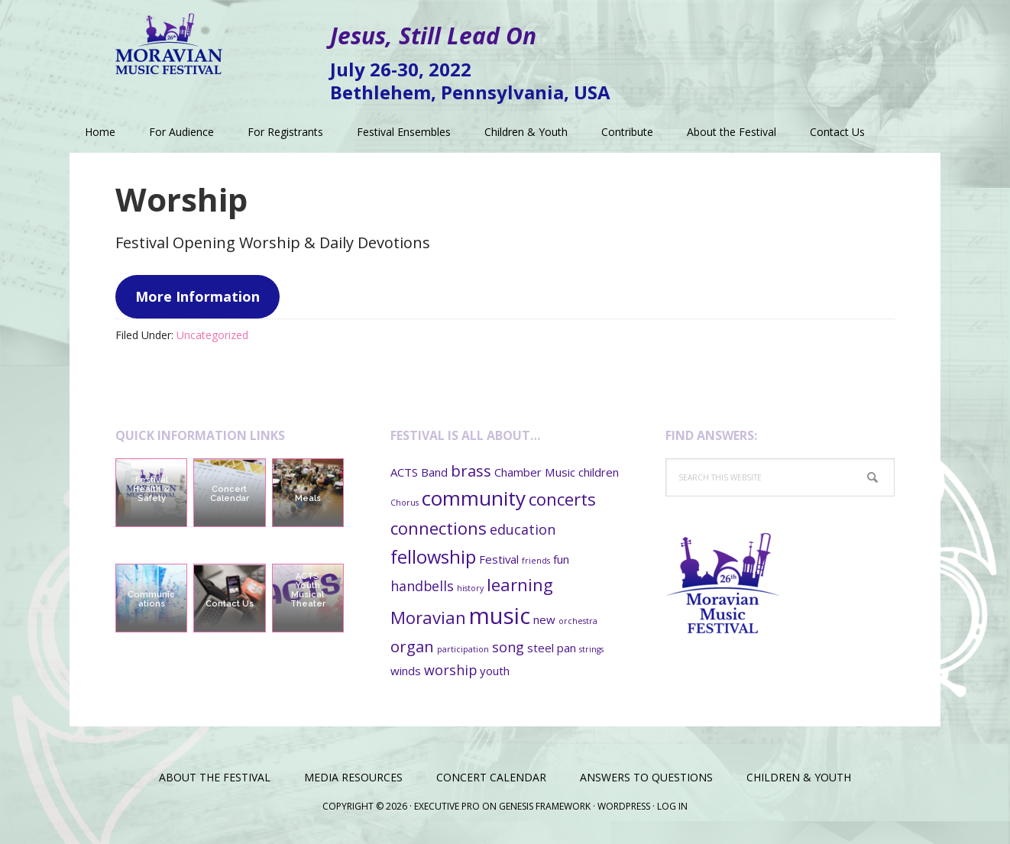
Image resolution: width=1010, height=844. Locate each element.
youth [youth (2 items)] (495, 670)
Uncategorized (212, 335)
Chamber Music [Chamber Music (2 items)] (534, 472)
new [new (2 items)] (544, 619)
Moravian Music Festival (169, 38)
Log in (672, 806)
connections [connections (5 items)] (438, 527)
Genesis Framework (545, 806)
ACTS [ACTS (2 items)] (404, 472)
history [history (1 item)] (470, 588)
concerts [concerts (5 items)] (562, 498)
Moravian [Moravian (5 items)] (428, 617)
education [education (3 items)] (522, 529)
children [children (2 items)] (598, 472)
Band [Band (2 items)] (434, 472)
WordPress (623, 806)
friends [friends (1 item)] (536, 560)
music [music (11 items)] (499, 615)
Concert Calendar (229, 493)
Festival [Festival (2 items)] (499, 559)
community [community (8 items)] (474, 498)
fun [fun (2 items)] (561, 559)
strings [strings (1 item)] (591, 649)
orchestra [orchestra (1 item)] (577, 621)
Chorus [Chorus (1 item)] (404, 502)
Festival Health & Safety (151, 489)
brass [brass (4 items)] (471, 470)
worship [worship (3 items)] (450, 670)
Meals (308, 498)
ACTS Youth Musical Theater (307, 590)
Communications (151, 599)
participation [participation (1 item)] (463, 649)
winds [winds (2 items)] (405, 670)
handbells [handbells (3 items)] (422, 586)
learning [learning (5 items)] (520, 584)
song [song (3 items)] (508, 647)
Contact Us (230, 604)
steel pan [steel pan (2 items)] (551, 647)
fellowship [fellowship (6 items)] (433, 557)
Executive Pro (447, 806)
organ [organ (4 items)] (412, 646)
